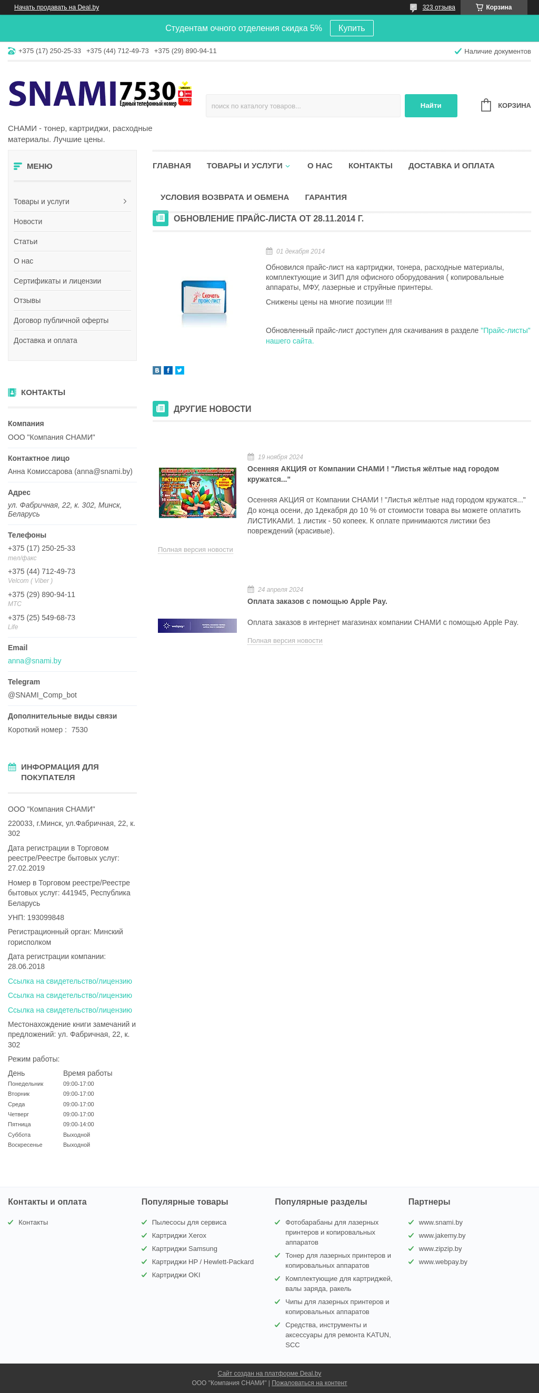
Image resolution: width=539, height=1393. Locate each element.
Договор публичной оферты (61, 320)
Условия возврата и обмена (225, 197)
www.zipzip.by (440, 1249)
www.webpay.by (443, 1262)
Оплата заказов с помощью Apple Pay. (317, 601)
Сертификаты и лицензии (57, 281)
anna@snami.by (34, 661)
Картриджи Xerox (179, 1235)
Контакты (370, 165)
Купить (351, 28)
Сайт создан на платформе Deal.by (270, 1373)
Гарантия (325, 197)
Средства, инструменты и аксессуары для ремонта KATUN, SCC (338, 1335)
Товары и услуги (41, 201)
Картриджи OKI (176, 1275)
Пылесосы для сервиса (189, 1222)
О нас (23, 261)
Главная (172, 165)
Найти (431, 105)
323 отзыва (439, 7)
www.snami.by (441, 1222)
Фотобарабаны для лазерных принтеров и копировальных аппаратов (331, 1232)
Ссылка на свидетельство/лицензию (70, 981)
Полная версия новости (195, 549)
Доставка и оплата (45, 340)
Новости (28, 221)
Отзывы (27, 300)
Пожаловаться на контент (309, 1383)
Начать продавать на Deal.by (56, 7)
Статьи (25, 241)
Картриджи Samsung (184, 1249)
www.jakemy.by (442, 1235)
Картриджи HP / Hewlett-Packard (203, 1262)
